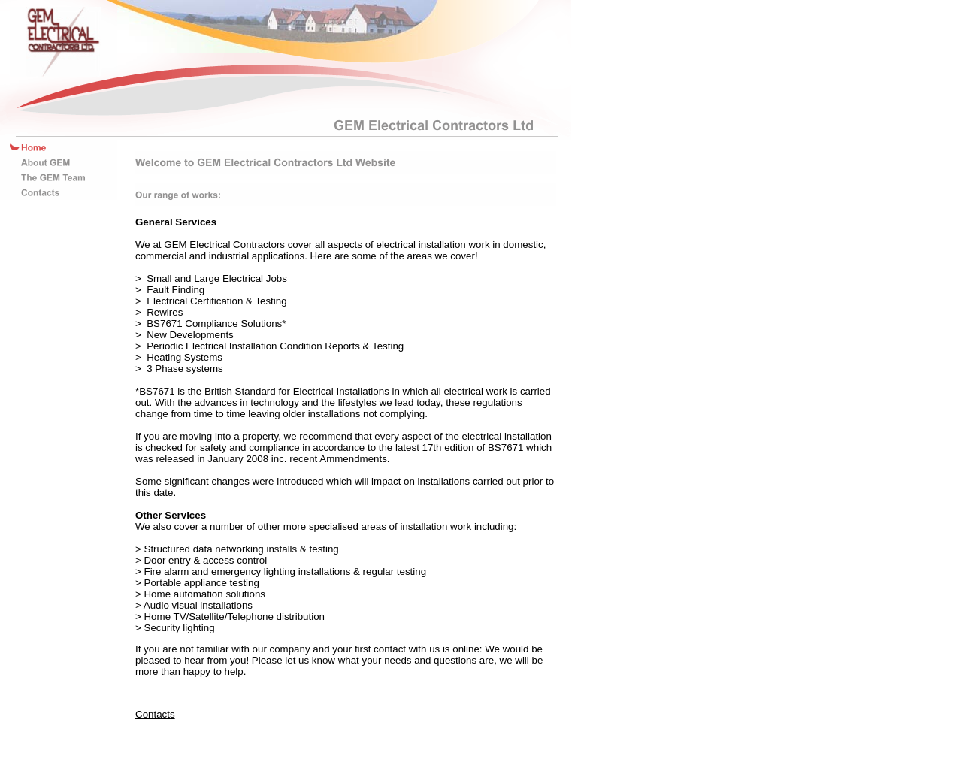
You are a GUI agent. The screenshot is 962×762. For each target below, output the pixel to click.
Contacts (155, 714)
